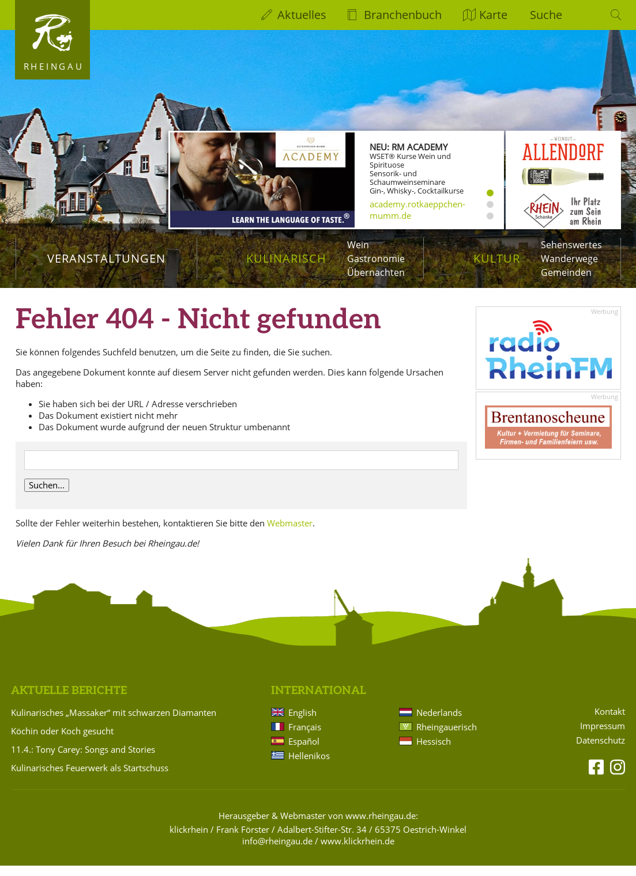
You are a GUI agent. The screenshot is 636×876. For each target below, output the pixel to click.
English (302, 723)
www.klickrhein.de (357, 851)
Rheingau (54, 66)
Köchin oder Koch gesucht (62, 741)
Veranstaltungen (106, 258)
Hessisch (433, 751)
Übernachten (376, 272)
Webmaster (290, 533)
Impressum (602, 736)
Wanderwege (569, 258)
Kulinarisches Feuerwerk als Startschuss (89, 778)
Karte (493, 14)
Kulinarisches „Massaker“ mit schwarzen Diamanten (113, 723)
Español (303, 751)
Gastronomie (376, 258)
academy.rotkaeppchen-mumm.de (417, 209)
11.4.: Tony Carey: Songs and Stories (83, 759)
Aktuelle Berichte (69, 701)
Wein (358, 244)
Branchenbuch (403, 14)
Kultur (496, 258)
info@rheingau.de (277, 851)
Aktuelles (301, 14)
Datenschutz (600, 750)
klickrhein (189, 839)
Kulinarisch (286, 258)
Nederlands (439, 723)
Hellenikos (309, 766)
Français (304, 737)
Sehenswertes (571, 244)
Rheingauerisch (446, 737)
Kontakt (609, 721)
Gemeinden (566, 272)
